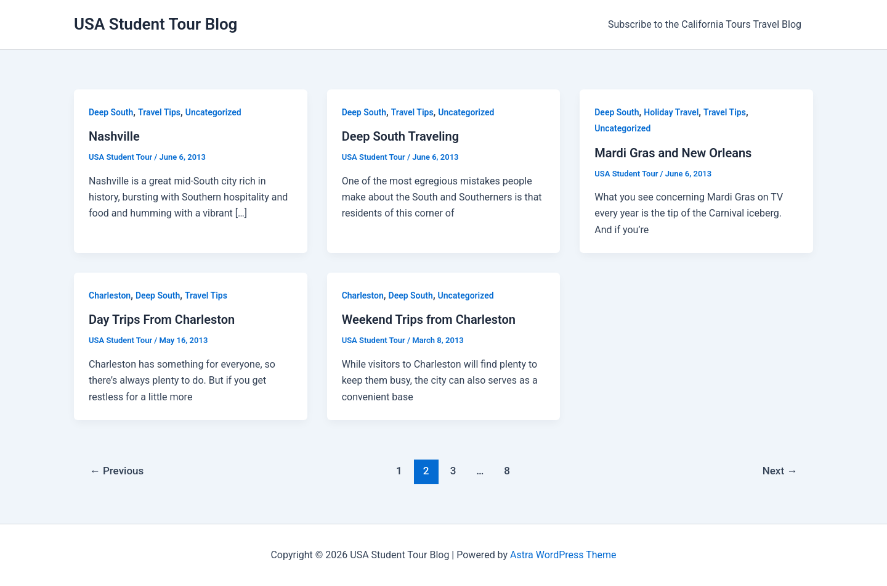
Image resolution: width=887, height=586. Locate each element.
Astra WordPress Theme (563, 555)
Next (780, 470)
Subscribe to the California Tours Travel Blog (706, 24)
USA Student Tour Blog (155, 24)
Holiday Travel (671, 112)
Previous (117, 470)
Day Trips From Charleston (162, 319)
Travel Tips (159, 112)
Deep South (111, 112)
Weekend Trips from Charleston (429, 319)
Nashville (114, 136)
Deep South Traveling (400, 136)
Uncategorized (213, 112)
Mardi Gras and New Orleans (672, 153)
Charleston (110, 295)
